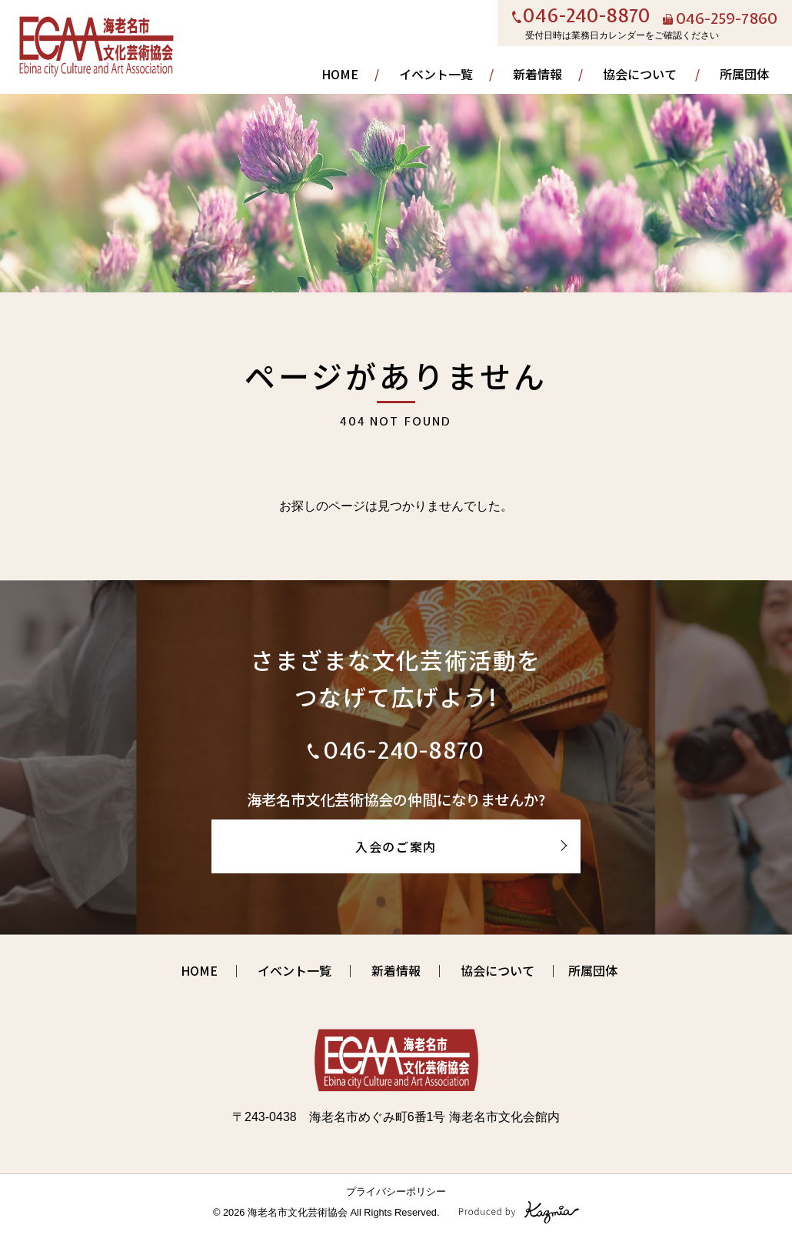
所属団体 (744, 74)
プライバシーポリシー (396, 1191)
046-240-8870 (587, 17)
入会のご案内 (396, 846)
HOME (339, 74)
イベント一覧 (436, 74)
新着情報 (537, 74)
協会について (640, 74)
